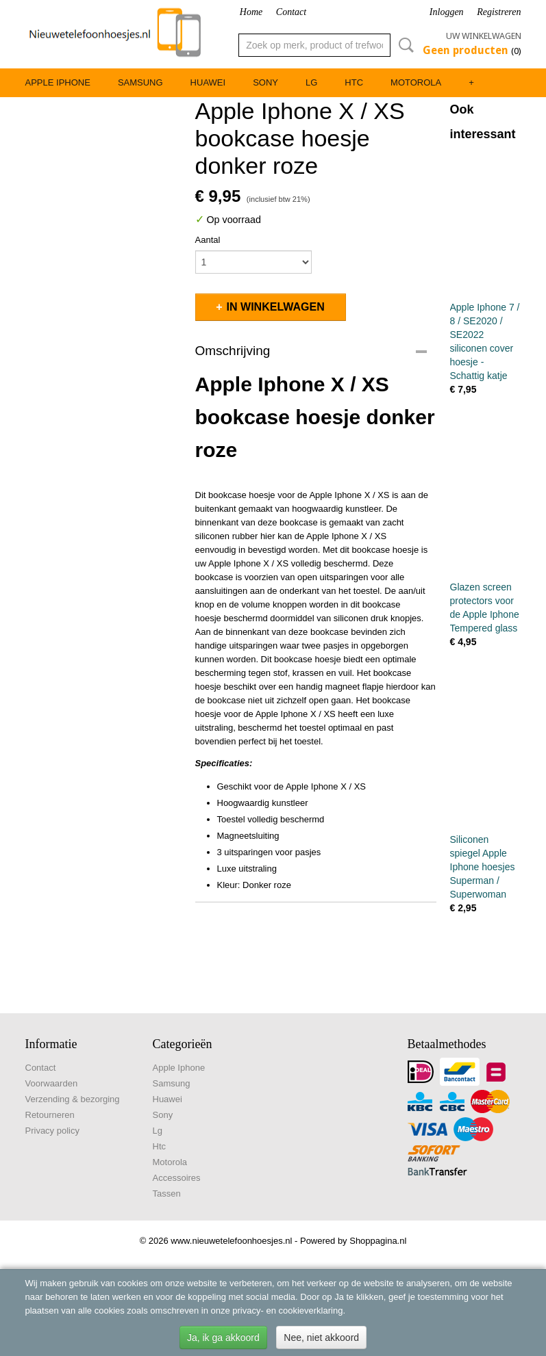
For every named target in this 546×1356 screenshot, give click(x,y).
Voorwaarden (51, 1083)
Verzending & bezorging (72, 1099)
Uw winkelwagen (483, 36)
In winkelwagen (276, 307)
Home (251, 12)
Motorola (415, 82)
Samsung (140, 82)
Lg (311, 82)
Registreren (499, 12)
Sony (265, 82)
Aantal (208, 240)
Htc (354, 82)
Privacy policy (52, 1130)
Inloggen (447, 12)
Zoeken (403, 45)
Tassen (167, 1193)
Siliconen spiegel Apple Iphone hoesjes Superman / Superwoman (482, 867)
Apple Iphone (57, 82)
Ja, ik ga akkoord (223, 1337)
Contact (291, 12)
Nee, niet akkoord (321, 1337)
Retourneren (50, 1115)
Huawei (208, 82)
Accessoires (177, 1178)
